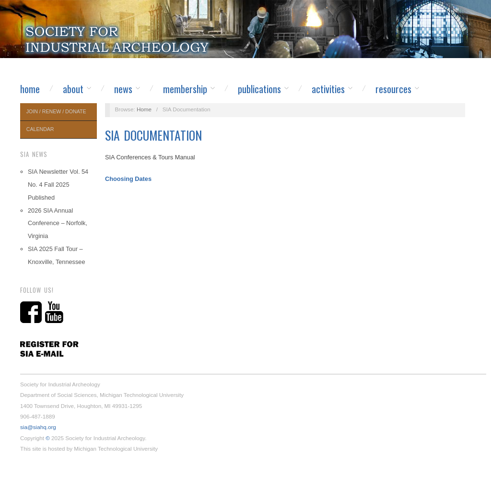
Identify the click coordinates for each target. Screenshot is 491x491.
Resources (393, 89)
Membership (185, 89)
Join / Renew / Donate (56, 111)
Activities (328, 89)
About (73, 89)
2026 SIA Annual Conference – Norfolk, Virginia (57, 223)
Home (30, 89)
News (123, 89)
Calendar (40, 129)
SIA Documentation (153, 135)
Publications (259, 89)
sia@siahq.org (38, 427)
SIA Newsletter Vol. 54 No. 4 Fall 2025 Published (58, 184)
